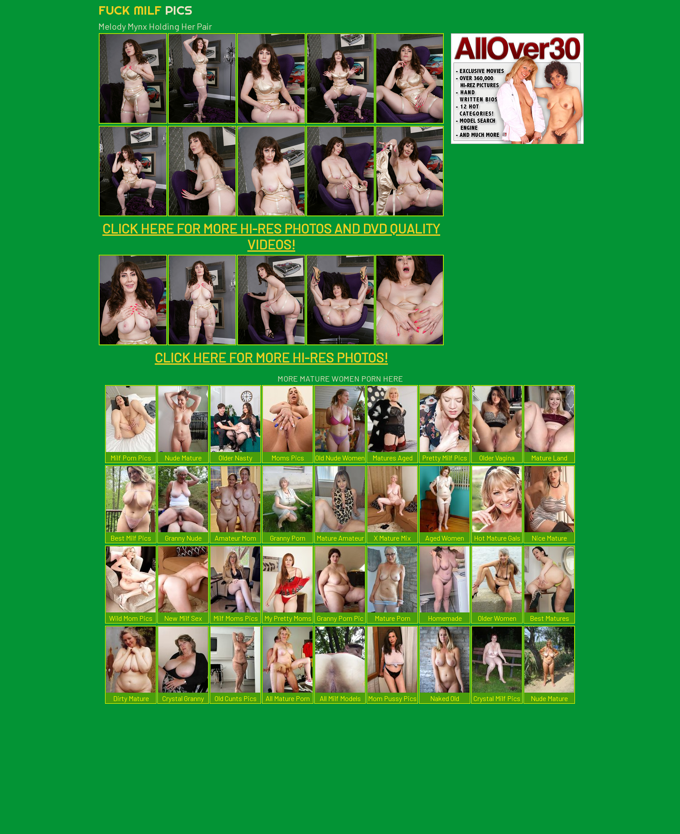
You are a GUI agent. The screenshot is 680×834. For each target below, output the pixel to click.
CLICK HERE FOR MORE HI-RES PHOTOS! (271, 357)
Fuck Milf (145, 10)
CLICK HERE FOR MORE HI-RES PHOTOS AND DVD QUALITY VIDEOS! (271, 236)
